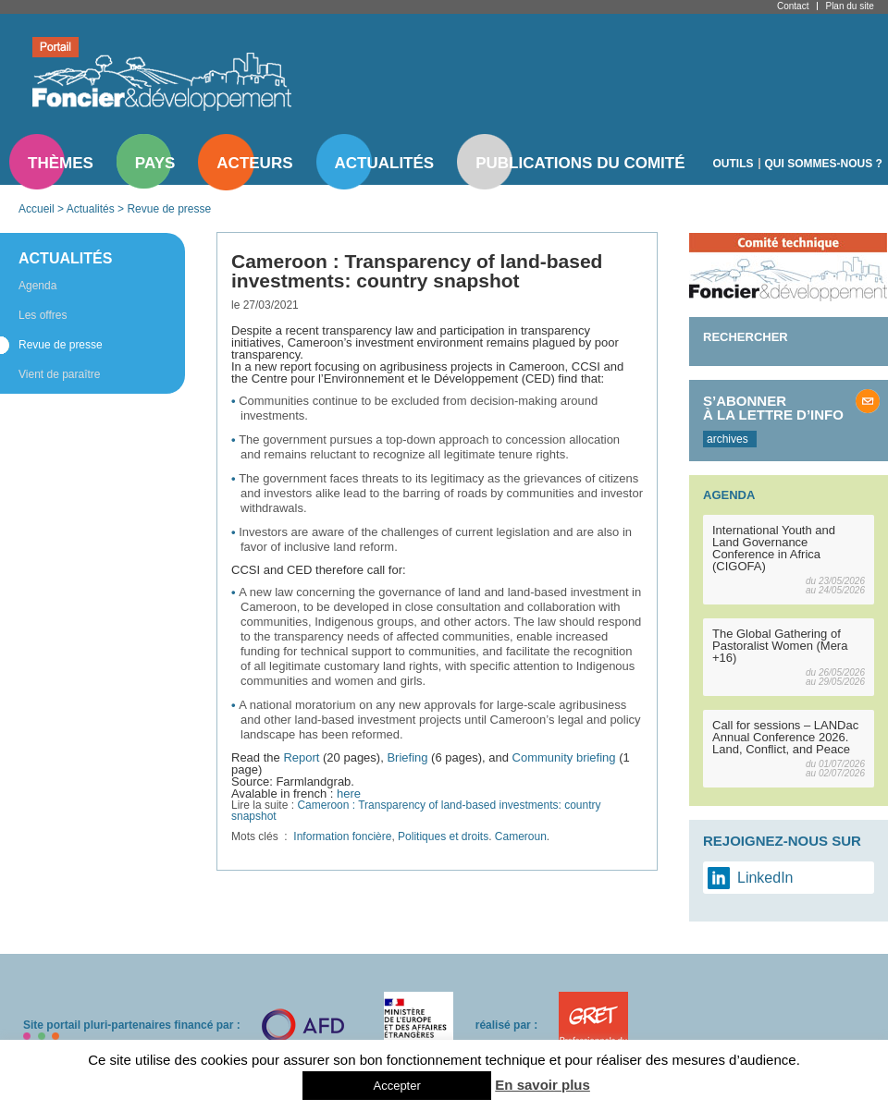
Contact (792, 6)
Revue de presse (169, 208)
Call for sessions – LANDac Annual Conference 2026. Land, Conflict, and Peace (785, 737)
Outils (733, 163)
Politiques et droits (443, 836)
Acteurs (254, 163)
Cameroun (521, 836)
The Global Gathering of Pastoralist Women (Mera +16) (779, 646)
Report (301, 757)
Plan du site (849, 6)
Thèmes (60, 163)
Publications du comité (579, 163)
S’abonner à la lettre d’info (773, 407)
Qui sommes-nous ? (823, 163)
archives (727, 439)
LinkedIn (765, 877)
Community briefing (564, 757)
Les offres (42, 315)
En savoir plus (542, 1085)
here (349, 793)
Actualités (385, 163)
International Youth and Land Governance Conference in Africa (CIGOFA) (773, 548)
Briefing (407, 757)
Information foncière (342, 836)
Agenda (37, 285)
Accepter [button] (396, 1086)
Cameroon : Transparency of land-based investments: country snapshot (416, 811)
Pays (155, 163)
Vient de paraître (59, 374)
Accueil (36, 208)
